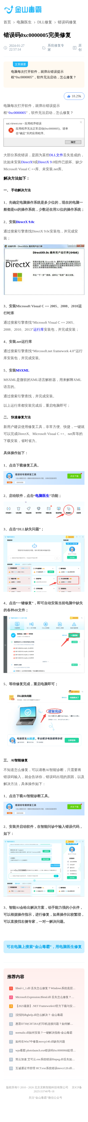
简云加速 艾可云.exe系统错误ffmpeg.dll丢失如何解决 (46, 1059)
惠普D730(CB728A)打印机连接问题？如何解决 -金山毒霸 (46, 1023)
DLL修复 (44, 22)
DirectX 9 (45, 162)
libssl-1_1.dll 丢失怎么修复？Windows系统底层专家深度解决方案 (46, 988)
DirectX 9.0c (25, 222)
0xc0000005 (17, 113)
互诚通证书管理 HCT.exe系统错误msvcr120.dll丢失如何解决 (46, 1068)
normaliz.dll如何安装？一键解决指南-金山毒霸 (43, 1032)
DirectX (26, 162)
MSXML (23, 370)
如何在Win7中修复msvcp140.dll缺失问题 (40, 1041)
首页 (7, 22)
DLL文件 (56, 155)
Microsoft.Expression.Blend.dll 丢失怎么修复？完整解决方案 (46, 997)
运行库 (38, 329)
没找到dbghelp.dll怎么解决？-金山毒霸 (39, 1015)
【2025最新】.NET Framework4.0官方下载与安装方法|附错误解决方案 (46, 1006)
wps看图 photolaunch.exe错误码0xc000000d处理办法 (46, 1050)
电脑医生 (24, 22)
